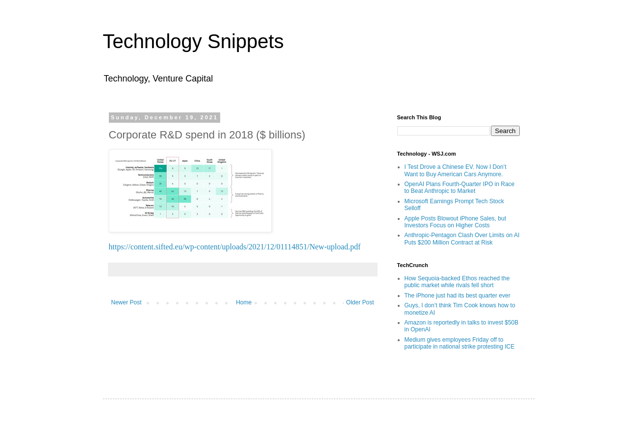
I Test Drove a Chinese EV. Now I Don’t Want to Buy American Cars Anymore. (456, 170)
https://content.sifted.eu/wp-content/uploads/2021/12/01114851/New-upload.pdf (235, 247)
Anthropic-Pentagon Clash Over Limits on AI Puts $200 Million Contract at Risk (462, 238)
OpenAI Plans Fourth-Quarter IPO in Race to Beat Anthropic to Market (460, 187)
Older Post (360, 302)
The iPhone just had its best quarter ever (457, 295)
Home (244, 302)
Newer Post (126, 302)
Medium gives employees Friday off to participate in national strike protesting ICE (460, 343)
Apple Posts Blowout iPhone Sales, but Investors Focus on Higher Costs (455, 222)
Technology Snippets (193, 41)
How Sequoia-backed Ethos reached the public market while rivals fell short (457, 282)
